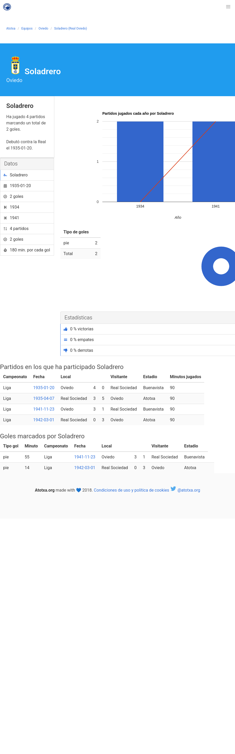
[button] (228, 7)
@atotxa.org (185, 490)
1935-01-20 (17, 185)
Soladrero (15, 174)
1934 (11, 207)
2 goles (13, 196)
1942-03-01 (43, 419)
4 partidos (16, 228)
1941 (11, 217)
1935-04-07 (43, 398)
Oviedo (43, 28)
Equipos (27, 28)
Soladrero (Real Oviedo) (70, 28)
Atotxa (10, 28)
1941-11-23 (43, 409)
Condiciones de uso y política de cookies (131, 490)
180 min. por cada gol (26, 250)
